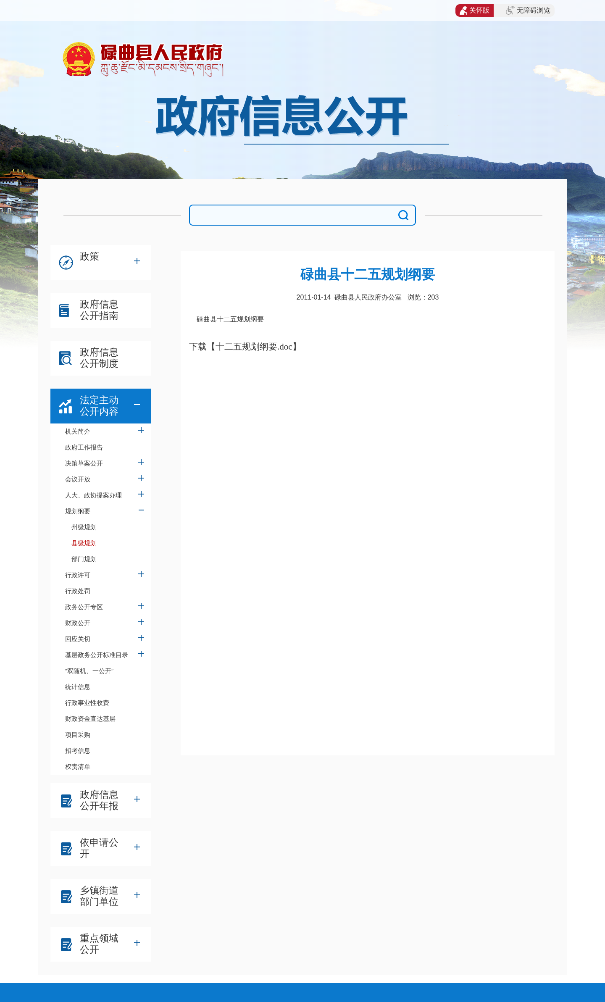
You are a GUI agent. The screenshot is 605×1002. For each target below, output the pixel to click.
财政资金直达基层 (90, 718)
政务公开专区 (84, 606)
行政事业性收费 (87, 702)
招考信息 (77, 750)
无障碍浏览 (528, 10)
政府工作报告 (84, 447)
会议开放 (77, 479)
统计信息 (77, 686)
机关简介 (77, 431)
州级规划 (84, 527)
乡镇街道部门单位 (99, 896)
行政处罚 (77, 590)
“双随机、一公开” (89, 670)
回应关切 (77, 638)
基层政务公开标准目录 (96, 654)
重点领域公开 (99, 944)
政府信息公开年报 (99, 800)
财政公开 (77, 622)
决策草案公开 (84, 463)
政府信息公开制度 (99, 358)
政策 (89, 256)
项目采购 (77, 734)
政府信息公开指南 (99, 310)
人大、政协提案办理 (93, 495)
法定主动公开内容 (99, 405)
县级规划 (84, 543)
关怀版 (474, 10)
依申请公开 (99, 848)
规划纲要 (77, 511)
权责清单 (77, 766)
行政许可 (77, 575)
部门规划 (84, 559)
